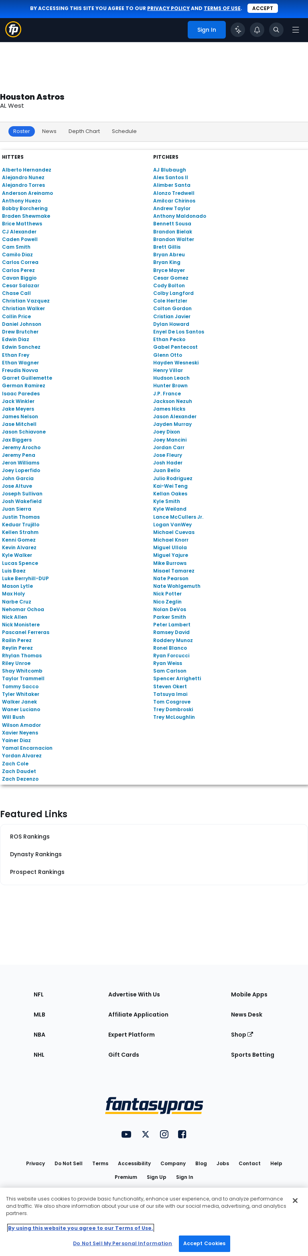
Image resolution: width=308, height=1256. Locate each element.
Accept (262, 8)
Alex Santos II (170, 177)
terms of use (222, 8)
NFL (39, 994)
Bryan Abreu (169, 254)
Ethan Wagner (20, 362)
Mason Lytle (17, 586)
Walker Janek (19, 701)
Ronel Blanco (170, 647)
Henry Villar (168, 370)
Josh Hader (167, 462)
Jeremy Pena (18, 455)
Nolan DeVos (169, 609)
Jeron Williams (20, 462)
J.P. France (167, 393)
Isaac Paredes (21, 393)
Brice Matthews (22, 223)
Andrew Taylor (171, 208)
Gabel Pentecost (175, 347)
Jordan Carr (168, 447)
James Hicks (169, 408)
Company (173, 1163)
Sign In (184, 1177)
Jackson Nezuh (172, 401)
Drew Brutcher (20, 331)
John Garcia (18, 478)
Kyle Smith (166, 501)
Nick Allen (14, 617)
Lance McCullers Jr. (178, 516)
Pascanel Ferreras (25, 632)
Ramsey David (171, 632)
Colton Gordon (172, 308)
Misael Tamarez (174, 570)
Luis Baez (14, 570)
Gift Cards (123, 1055)
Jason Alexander (175, 416)
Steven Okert (170, 686)
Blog (201, 1163)
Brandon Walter (173, 239)
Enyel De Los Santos (178, 331)
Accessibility (134, 1163)
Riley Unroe (16, 663)
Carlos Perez (18, 270)
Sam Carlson (169, 670)
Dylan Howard (171, 324)
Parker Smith (169, 617)
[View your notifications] (257, 30)
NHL (39, 1055)
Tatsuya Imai (170, 694)
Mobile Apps (249, 994)
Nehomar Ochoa (23, 609)
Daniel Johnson (21, 324)
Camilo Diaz (17, 254)
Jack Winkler (18, 401)
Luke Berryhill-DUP (25, 578)
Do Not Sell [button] (69, 1163)
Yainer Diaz (16, 740)
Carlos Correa (20, 262)
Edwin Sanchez (21, 347)
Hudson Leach (171, 377)
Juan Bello (166, 470)
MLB (39, 1015)
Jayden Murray (172, 424)
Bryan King (166, 262)
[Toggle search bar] (276, 30)
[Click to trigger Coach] (238, 30)
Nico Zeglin (167, 601)
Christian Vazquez (26, 300)
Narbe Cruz (16, 601)
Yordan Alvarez (22, 755)
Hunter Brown (170, 385)
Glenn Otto (167, 355)
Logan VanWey (172, 524)
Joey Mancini (169, 439)
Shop (242, 1035)
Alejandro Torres (23, 185)
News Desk (246, 1015)
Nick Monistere (21, 624)
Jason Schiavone (24, 431)
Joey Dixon (166, 431)
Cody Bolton (169, 285)
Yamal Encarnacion (27, 748)
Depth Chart (84, 131)
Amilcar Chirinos (174, 200)
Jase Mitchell (19, 424)
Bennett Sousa (172, 223)
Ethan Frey (15, 355)
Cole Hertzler (170, 300)
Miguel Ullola (170, 547)
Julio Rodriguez (172, 478)
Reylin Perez (17, 647)
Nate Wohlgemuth (177, 586)
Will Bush (13, 717)
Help (276, 1163)
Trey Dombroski (173, 709)
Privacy (35, 1163)
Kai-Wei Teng (170, 486)
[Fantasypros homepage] (13, 35)
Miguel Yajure (170, 555)
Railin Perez (17, 640)
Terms (100, 1163)
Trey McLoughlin (174, 717)
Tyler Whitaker (20, 694)
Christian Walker (23, 308)
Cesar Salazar (20, 285)
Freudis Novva (20, 370)
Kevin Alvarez (19, 547)
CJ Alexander (19, 231)
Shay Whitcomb (22, 670)
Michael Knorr (170, 539)
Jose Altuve (17, 486)
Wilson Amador (21, 725)
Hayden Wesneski (176, 362)
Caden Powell (20, 239)
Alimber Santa (171, 185)
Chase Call (16, 293)
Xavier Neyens (20, 732)
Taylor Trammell (23, 678)
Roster (21, 131)
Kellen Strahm (20, 532)
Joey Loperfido (21, 470)
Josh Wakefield (22, 501)
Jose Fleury (167, 455)
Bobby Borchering (25, 208)
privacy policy (168, 8)
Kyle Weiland (169, 508)
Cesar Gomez (170, 277)
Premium (126, 1177)
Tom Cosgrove (171, 701)
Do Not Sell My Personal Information (122, 1243)
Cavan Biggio (19, 277)
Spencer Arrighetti (177, 678)
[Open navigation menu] (295, 30)
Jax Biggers (17, 439)
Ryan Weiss (167, 663)
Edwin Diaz (15, 339)
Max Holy (13, 593)
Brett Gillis (166, 246)
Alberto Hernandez (26, 169)
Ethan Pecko (169, 339)
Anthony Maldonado (179, 216)
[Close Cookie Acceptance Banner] (295, 1200)
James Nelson (20, 416)
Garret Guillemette (27, 377)
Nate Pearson (170, 578)
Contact (250, 1163)
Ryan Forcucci (171, 655)
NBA (39, 1035)
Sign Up (156, 1177)
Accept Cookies (204, 1243)
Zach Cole (15, 763)
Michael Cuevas (174, 532)
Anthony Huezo (21, 200)
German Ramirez (23, 385)
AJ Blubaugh (169, 169)
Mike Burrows (169, 563)
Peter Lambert (171, 624)
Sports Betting (252, 1055)
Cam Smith (16, 246)
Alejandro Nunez (23, 177)
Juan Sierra (16, 508)
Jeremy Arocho (21, 447)
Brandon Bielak (172, 231)
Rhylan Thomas (22, 655)
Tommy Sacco (20, 686)
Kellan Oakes (170, 493)
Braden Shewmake (26, 216)
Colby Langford (173, 293)
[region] (154, 1222)
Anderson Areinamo (27, 193)
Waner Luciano (21, 709)
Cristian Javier (171, 316)
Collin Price (16, 316)
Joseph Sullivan (22, 493)
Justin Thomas (21, 516)
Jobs (223, 1163)
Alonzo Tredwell (174, 193)
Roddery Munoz (173, 640)
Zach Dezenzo (20, 778)
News (49, 131)
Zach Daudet (19, 771)
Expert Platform (131, 1035)
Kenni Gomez (19, 539)
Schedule (124, 131)
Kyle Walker (17, 555)
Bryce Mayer (169, 270)
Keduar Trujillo (20, 524)
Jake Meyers (18, 408)
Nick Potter (167, 593)
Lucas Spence (20, 563)
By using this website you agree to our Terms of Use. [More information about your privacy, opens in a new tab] (80, 1228)
